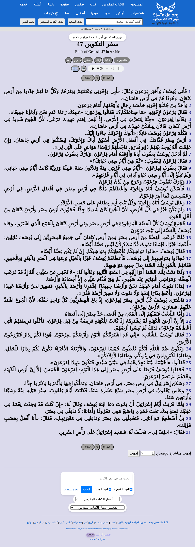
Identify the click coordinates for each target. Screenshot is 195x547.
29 (188, 404)
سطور (87, 60)
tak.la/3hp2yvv (97, 539)
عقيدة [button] (64, 4)
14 (188, 223)
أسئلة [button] (37, 4)
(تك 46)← (87, 78)
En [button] (67, 13)
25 (188, 362)
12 (188, 202)
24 (188, 348)
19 (188, 286)
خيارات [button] (51, 13)
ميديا (42, 522)
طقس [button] (79, 4)
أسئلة (112, 522)
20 (188, 300)
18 (188, 272)
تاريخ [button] (50, 4)
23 (188, 334)
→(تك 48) (107, 78)
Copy (90, 534)
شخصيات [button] (138, 13)
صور (36, 522)
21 (188, 314)
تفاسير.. (121, 60)
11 (188, 188)
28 (188, 390)
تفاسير (144, 522)
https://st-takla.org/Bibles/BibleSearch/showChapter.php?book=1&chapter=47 (97, 529)
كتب (85, 522)
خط (68, 60)
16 (188, 251)
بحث (150, 522)
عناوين (77, 60)
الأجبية (120, 522)
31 (188, 432)
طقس (106, 522)
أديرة (61, 522)
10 (188, 182)
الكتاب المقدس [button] (113, 4)
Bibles (97, 29)
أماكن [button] (120, 13)
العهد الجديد (103, 489)
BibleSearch (109, 29)
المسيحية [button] (136, 4)
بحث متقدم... (70, 489)
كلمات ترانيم (52, 522)
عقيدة (98, 522)
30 (188, 418)
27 (188, 383)
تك (97, 78)
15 (188, 237)
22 (188, 321)
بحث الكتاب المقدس (51, 21)
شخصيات (77, 522)
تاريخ (91, 522)
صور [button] (107, 13)
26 (188, 369)
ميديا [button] (94, 13)
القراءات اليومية (132, 522)
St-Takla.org (86, 29)
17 (188, 258)
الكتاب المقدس (161, 522)
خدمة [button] (23, 4)
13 (188, 209)
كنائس (68, 522)
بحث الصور (27, 21)
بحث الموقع (76, 21)
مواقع (29, 522)
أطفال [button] (80, 13)
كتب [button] (93, 4)
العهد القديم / (123, 489)
